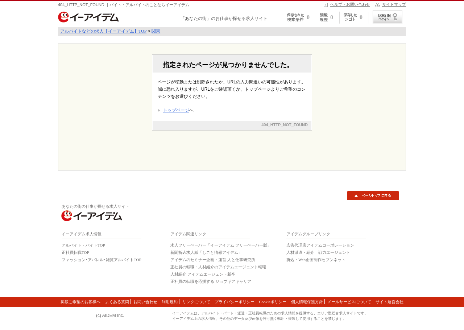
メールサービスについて (349, 302)
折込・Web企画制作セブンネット (315, 259)
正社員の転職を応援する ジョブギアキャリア (210, 281)
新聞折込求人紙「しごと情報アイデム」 (206, 252)
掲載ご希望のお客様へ (80, 302)
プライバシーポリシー (234, 302)
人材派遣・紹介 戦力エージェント (318, 252)
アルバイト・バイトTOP (83, 245)
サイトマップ (394, 4)
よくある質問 (117, 302)
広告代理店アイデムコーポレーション (320, 245)
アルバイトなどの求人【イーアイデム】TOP (103, 31)
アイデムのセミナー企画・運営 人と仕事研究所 (212, 259)
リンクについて (196, 302)
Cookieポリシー (272, 302)
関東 (156, 31)
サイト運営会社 (389, 302)
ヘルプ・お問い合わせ (350, 4)
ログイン (387, 17)
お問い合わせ (145, 302)
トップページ (176, 110)
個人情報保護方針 (307, 302)
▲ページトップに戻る (373, 195)
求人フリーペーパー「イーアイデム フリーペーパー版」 (220, 245)
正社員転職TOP (75, 252)
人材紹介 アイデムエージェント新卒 (202, 274)
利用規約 (170, 302)
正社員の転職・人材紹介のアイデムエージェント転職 (218, 267)
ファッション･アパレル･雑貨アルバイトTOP (101, 259)
